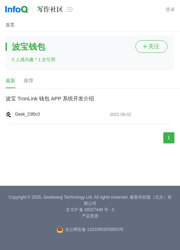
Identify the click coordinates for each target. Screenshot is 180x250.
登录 (170, 9)
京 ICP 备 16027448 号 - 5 (90, 209)
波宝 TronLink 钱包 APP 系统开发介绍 (50, 98)
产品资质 (90, 216)
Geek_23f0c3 (27, 114)
